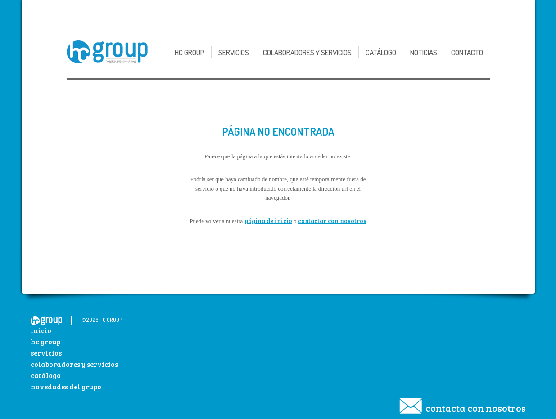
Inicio (41, 330)
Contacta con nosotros (475, 408)
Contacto (467, 52)
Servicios (233, 52)
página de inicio (268, 221)
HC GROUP (189, 52)
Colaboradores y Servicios (307, 52)
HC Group (45, 341)
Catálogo (381, 52)
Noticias (423, 52)
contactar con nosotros (332, 221)
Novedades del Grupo (66, 386)
